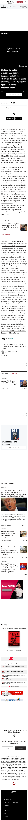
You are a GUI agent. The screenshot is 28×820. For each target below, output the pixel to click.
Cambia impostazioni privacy (11, 802)
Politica (4, 34)
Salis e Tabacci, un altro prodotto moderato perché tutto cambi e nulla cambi (15, 346)
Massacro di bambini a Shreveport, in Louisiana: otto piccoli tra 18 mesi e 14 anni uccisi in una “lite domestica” (9, 550)
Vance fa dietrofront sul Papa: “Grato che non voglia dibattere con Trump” (8, 534)
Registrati (20, 748)
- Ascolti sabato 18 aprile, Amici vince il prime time (13, 666)
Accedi (8, 748)
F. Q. (2, 91)
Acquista (14, 447)
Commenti (4, 103)
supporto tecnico (8, 779)
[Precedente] (20, 364)
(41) (5, 355)
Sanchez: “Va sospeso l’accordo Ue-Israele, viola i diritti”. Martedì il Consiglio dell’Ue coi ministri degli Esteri (9, 568)
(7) (25, 388)
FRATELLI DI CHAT (9, 442)
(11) (25, 540)
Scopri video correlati (14, 94)
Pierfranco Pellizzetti (11, 351)
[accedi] (25, 2)
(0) (25, 525)
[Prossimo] (25, 364)
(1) (25, 557)
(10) (25, 574)
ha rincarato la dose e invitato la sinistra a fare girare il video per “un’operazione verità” (14, 244)
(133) (25, 91)
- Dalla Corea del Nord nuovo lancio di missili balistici (13, 669)
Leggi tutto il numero (14, 650)
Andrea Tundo (5, 388)
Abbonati (19, 2)
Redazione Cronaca (7, 557)
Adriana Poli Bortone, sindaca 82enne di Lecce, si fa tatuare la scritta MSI (9, 383)
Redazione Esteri (6, 525)
